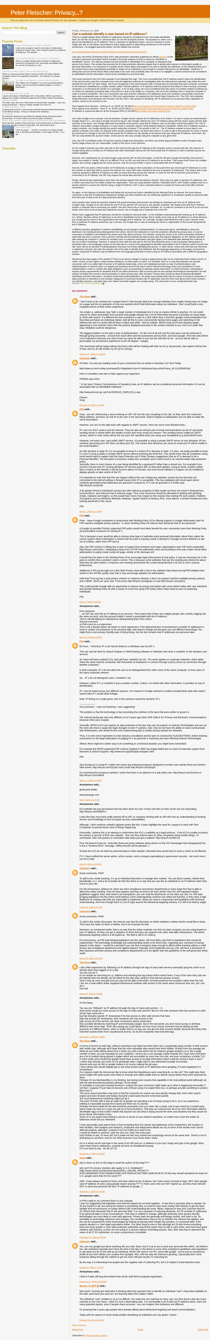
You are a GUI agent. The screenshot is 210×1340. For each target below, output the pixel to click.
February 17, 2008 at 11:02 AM (92, 354)
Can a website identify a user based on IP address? (38, 58)
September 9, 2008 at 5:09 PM (92, 1192)
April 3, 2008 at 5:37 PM (89, 800)
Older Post (203, 1329)
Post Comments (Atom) (96, 1335)
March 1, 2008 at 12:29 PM (90, 511)
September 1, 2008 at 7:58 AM (92, 1037)
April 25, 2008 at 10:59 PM (90, 864)
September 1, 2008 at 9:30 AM (92, 1154)
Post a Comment (79, 1325)
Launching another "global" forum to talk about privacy (25, 71)
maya (82, 1158)
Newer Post (77, 1329)
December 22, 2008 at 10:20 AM (92, 1282)
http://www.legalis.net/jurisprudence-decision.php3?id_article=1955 (161, 108)
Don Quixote (7, 114)
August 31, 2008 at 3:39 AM (90, 994)
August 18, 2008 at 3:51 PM (90, 958)
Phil (81, 409)
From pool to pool (23, 127)
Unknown (84, 358)
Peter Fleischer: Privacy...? (46, 12)
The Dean (84, 296)
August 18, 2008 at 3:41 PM (90, 907)
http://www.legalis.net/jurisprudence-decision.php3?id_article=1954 (164, 106)
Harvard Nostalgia (10, 100)
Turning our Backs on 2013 (13, 107)
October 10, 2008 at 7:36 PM (91, 1267)
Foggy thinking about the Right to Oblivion (33, 45)
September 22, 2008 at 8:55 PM (92, 1237)
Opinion (163, 57)
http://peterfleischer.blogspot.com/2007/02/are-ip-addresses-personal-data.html (109, 52)
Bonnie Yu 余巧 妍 (89, 1286)
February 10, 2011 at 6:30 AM (91, 1320)
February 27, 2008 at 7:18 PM (91, 405)
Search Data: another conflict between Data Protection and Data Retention (34, 120)
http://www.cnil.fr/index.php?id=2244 (153, 111)
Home (140, 1329)
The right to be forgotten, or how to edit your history (37, 80)
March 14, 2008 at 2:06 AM (90, 780)
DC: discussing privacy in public (15, 93)
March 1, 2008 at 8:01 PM (90, 602)
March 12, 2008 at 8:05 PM (90, 637)
